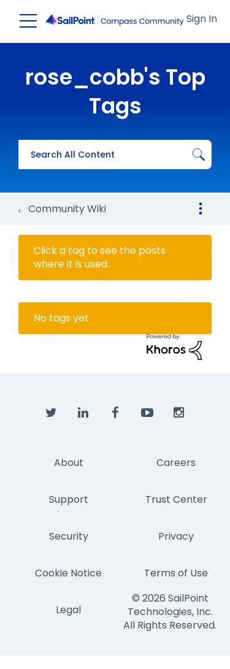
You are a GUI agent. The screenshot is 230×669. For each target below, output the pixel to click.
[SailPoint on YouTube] (147, 413)
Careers (176, 463)
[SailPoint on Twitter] (51, 413)
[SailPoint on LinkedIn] (83, 413)
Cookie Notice (68, 573)
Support (68, 499)
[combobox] (115, 154)
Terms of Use (176, 573)
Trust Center (176, 499)
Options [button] (201, 208)
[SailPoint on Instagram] (179, 413)
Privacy (176, 536)
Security (68, 536)
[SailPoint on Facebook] (115, 413)
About (68, 463)
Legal (68, 610)
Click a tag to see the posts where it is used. (100, 257)
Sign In (201, 19)
